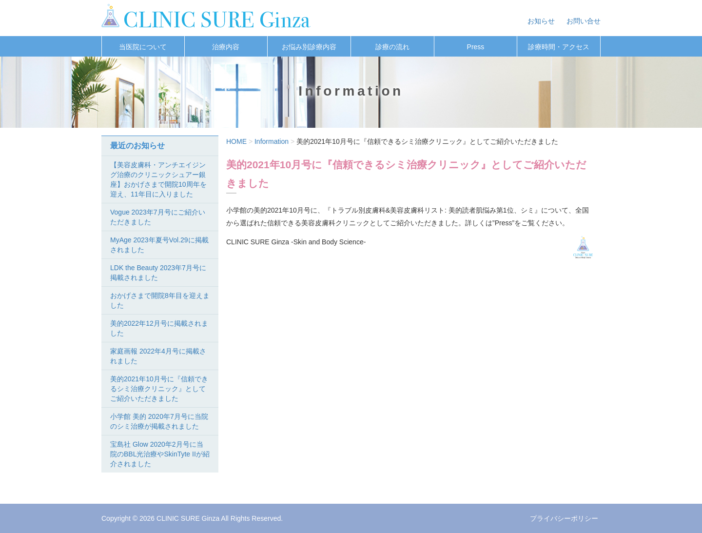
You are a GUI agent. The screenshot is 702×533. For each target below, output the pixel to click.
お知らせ (541, 21)
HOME (236, 141)
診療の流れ (392, 47)
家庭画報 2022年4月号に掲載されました (158, 356)
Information (271, 141)
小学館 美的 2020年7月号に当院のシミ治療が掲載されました (159, 421)
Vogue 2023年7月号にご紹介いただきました (157, 217)
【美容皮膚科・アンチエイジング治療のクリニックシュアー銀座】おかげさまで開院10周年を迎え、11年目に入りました (158, 179)
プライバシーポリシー (564, 518)
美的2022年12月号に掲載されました (159, 328)
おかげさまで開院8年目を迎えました (160, 300)
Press (476, 47)
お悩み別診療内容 (309, 47)
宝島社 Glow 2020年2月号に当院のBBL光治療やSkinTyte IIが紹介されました (160, 454)
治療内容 (225, 47)
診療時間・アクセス (558, 47)
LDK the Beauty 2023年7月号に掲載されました (158, 272)
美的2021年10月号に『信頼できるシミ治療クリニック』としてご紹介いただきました (159, 388)
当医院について (143, 47)
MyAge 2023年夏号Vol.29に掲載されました (159, 245)
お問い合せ (583, 21)
